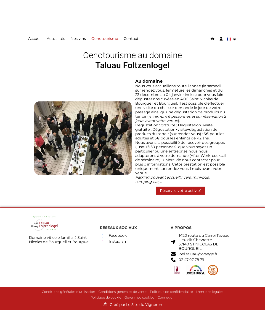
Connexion (166, 297)
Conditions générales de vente (122, 292)
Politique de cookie (105, 297)
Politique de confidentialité (171, 292)
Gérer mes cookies (139, 297)
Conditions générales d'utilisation (68, 292)
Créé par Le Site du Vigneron (136, 304)
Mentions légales (209, 292)
